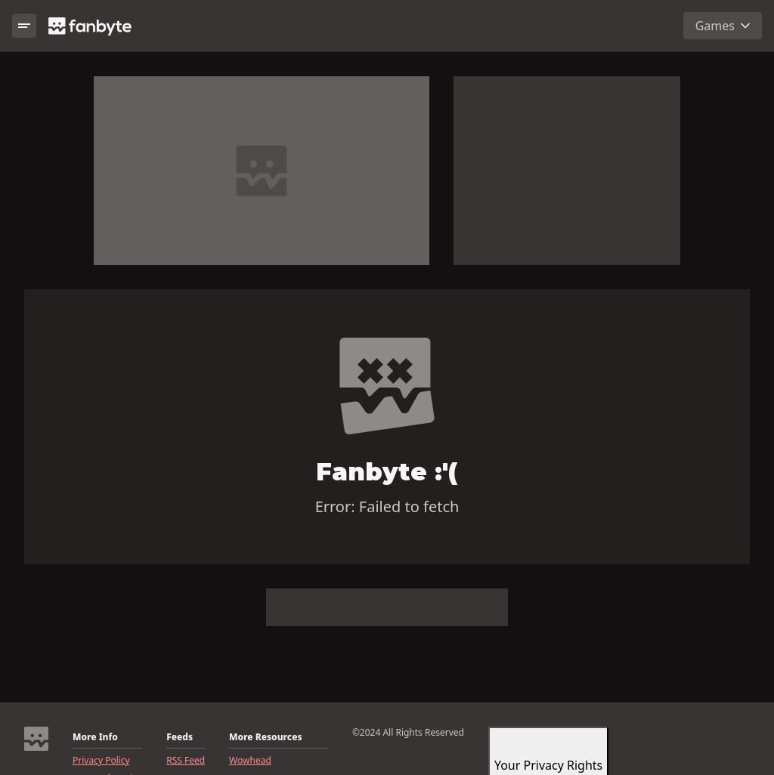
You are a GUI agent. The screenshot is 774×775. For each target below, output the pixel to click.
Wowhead (250, 761)
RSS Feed (185, 761)
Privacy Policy (101, 761)
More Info (95, 737)
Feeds (179, 737)
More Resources (265, 737)
